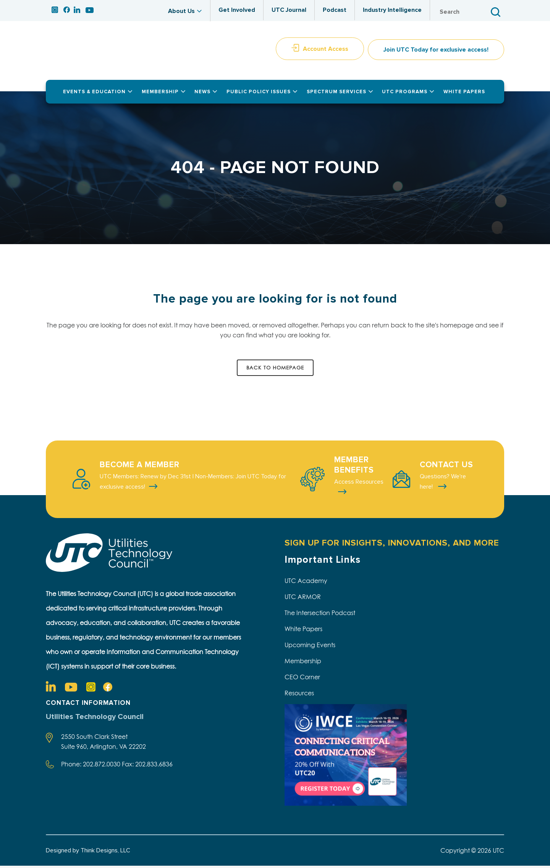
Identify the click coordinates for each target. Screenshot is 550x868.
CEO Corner (302, 679)
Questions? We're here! (443, 483)
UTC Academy (306, 582)
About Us (181, 11)
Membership (303, 663)
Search (496, 12)
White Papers (303, 631)
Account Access (325, 51)
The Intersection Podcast (320, 615)
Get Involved (236, 10)
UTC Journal (289, 10)
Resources (299, 695)
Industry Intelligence (392, 10)
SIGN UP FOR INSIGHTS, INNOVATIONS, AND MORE (392, 545)
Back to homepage (275, 369)
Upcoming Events (310, 647)
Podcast (334, 10)
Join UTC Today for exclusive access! (436, 52)
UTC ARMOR (303, 598)
